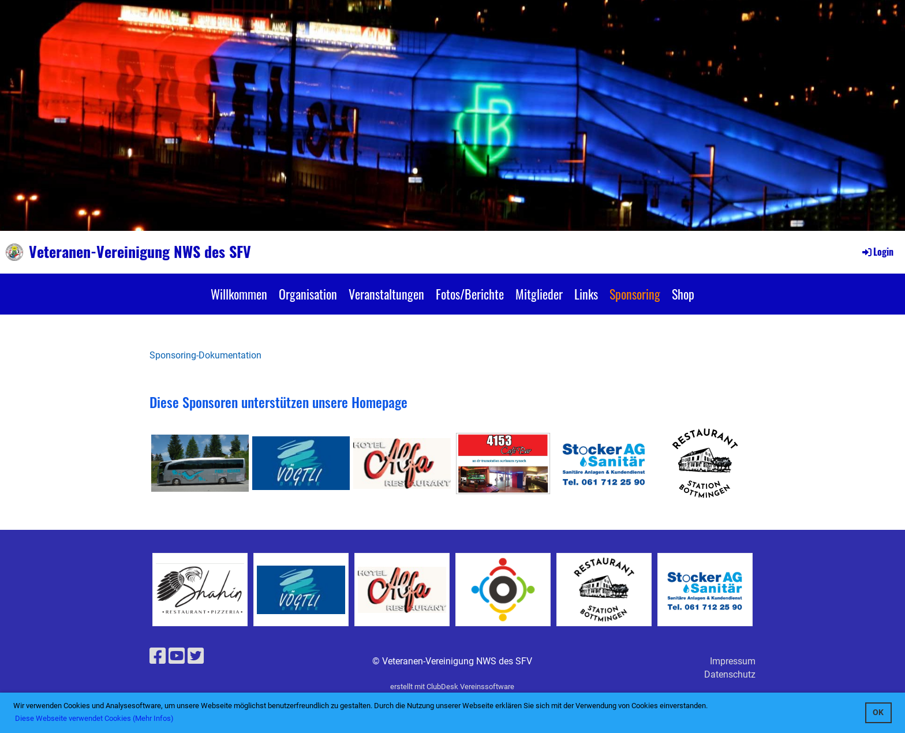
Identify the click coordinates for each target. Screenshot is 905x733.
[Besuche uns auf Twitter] (196, 656)
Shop (683, 294)
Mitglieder (539, 294)
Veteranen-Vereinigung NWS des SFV (140, 251)
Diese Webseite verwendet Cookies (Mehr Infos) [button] (94, 718)
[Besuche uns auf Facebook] (157, 656)
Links (586, 294)
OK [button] (878, 712)
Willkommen (239, 294)
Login (877, 252)
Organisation (308, 294)
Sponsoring (634, 294)
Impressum (733, 661)
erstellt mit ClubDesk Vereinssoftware (452, 686)
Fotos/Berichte (470, 294)
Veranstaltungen (386, 294)
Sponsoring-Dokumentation (205, 355)
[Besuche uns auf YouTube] (177, 656)
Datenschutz (730, 674)
